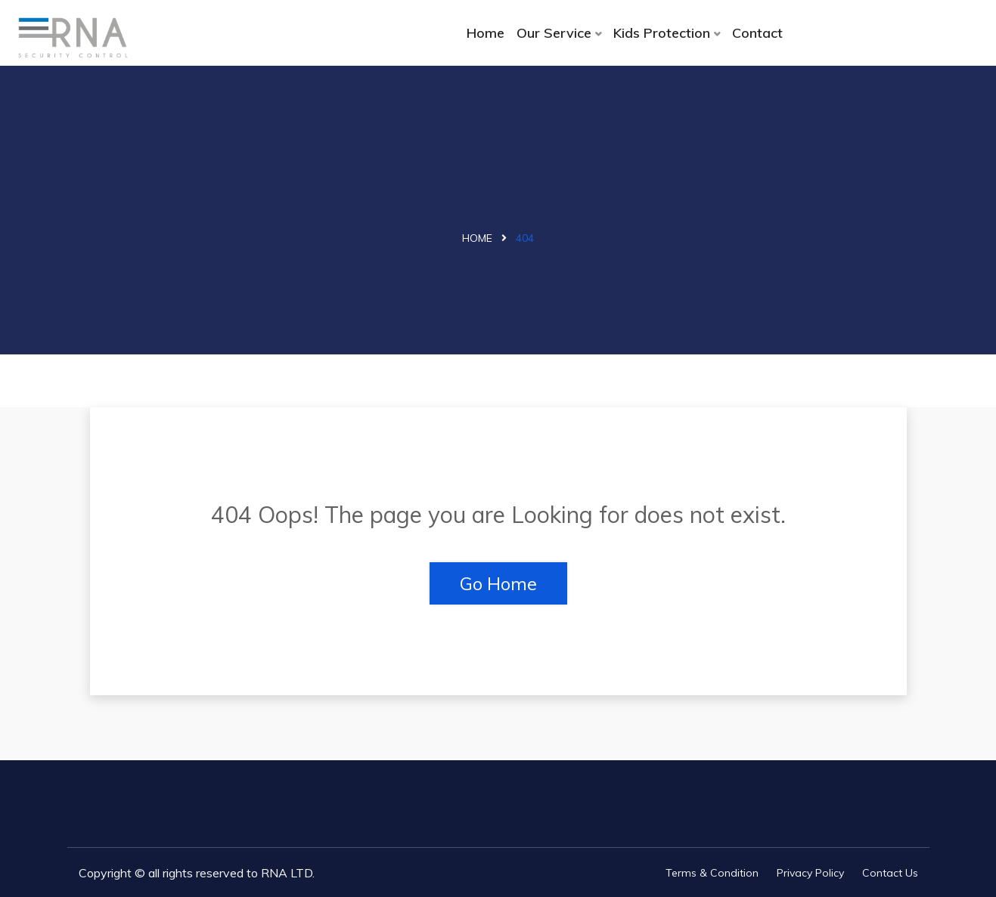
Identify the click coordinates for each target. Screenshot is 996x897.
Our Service (554, 33)
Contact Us (890, 873)
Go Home (498, 583)
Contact (757, 33)
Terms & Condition (712, 873)
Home (485, 33)
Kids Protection (661, 33)
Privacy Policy (810, 873)
